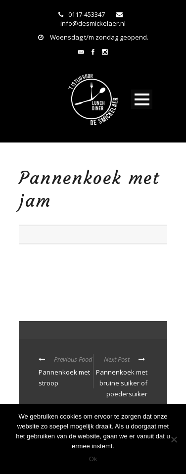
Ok (93, 459)
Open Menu (141, 99)
